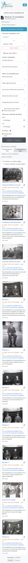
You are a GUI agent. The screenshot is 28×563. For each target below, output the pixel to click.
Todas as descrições (9, 110)
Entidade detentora (7, 60)
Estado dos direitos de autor (10, 96)
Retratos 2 (5, 350)
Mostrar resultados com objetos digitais (14, 164)
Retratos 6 (5, 537)
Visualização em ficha (7, 150)
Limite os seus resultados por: (14, 13)
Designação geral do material (10, 102)
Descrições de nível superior (12, 109)
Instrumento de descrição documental (13, 89)
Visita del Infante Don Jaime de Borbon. (12, 262)
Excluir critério (14, 48)
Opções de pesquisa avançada (12, 29)
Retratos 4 (5, 425)
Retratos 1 (5, 299)
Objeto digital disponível (9, 83)
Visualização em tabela (20, 150)
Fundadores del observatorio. (12, 222)
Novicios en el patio (9, 500)
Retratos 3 (5, 387)
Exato (5, 136)
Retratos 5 (5, 462)
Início (3, 117)
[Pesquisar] (14, 37)
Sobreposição (8, 134)
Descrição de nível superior (10, 66)
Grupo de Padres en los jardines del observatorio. (12, 185)
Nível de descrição (7, 76)
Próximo (17, 560)
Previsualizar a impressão (9, 146)
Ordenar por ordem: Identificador (10, 154)
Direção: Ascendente (7, 157)
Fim (3, 124)
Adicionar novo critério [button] (9, 53)
